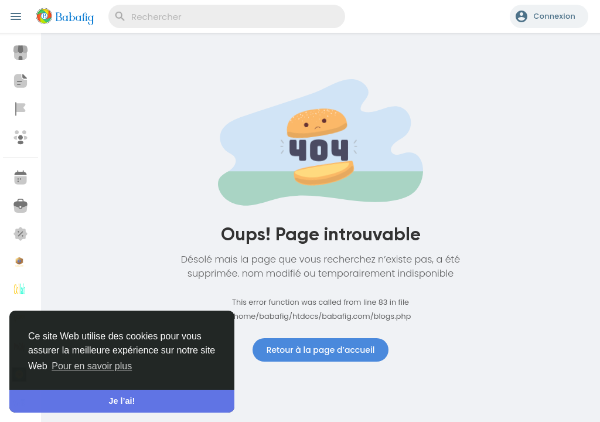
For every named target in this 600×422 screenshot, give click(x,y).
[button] (549, 16)
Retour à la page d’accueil (321, 350)
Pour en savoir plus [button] (92, 366)
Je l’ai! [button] (122, 401)
